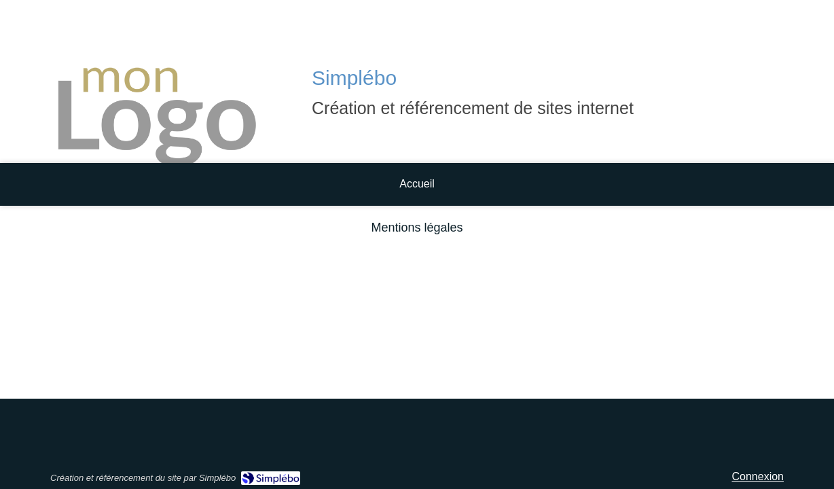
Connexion (758, 476)
